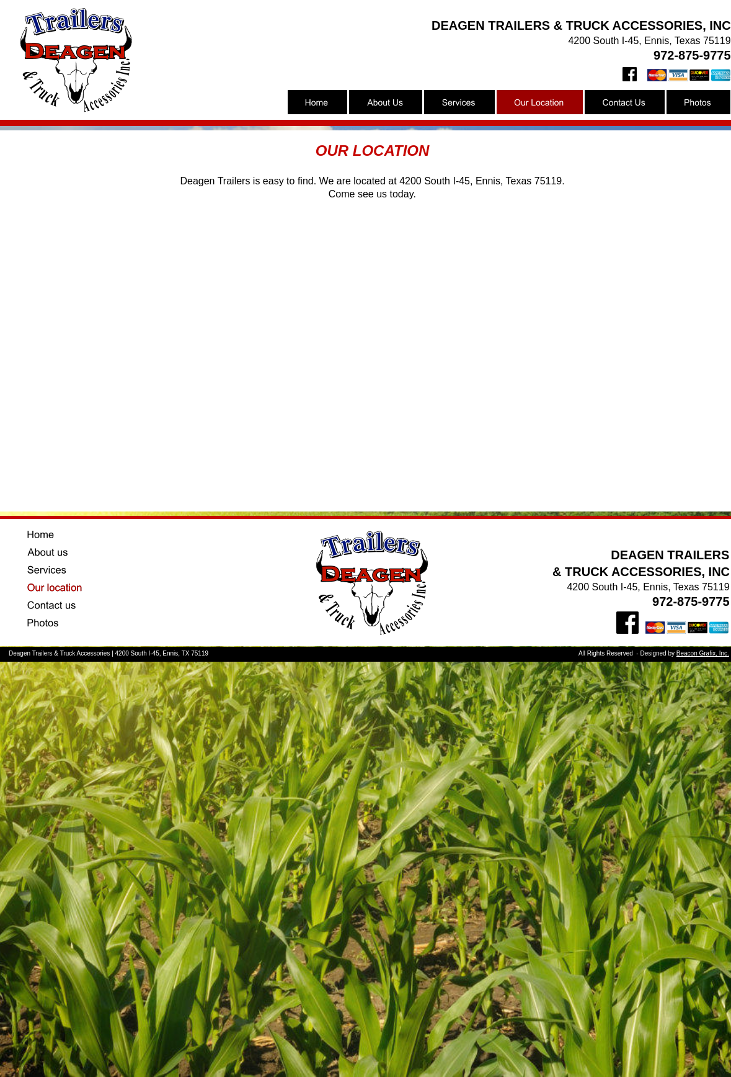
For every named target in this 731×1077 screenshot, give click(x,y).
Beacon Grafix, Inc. (702, 653)
